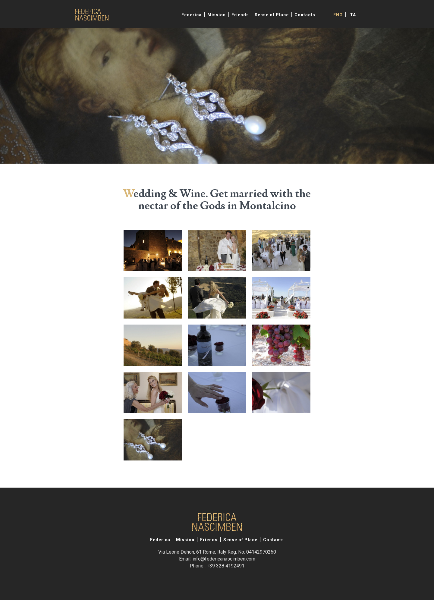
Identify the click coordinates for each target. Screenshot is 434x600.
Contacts (304, 14)
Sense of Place (272, 14)
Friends (240, 14)
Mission (216, 14)
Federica (191, 14)
